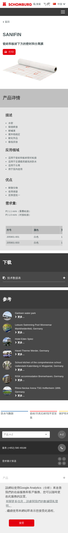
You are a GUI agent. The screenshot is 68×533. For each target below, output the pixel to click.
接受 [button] (21, 522)
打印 (11, 51)
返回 (7, 21)
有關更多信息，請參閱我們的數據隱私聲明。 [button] (32, 503)
